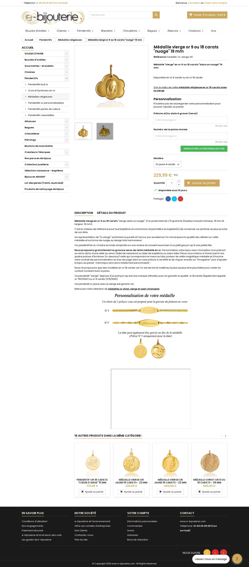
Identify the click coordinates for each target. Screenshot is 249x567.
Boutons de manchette (39, 146)
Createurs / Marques (37, 152)
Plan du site (81, 539)
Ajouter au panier (201, 183)
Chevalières (32, 133)
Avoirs (130, 530)
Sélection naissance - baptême (44, 170)
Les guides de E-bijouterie (36, 539)
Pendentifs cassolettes (41, 115)
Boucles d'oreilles (35, 59)
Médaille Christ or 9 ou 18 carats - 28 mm (209, 481)
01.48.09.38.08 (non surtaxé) (52, 2)
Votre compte (138, 513)
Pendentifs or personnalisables (46, 103)
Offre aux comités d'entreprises (93, 526)
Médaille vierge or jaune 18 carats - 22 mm (131, 481)
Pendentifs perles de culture (44, 109)
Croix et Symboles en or (41, 90)
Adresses (132, 535)
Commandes (135, 526)
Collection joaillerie (36, 164)
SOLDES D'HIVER (34, 53)
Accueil (28, 48)
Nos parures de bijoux (38, 158)
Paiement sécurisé (32, 530)
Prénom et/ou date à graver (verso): (176, 113)
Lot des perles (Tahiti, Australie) (44, 183)
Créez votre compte (215, 2)
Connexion (194, 2)
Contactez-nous (84, 535)
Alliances (30, 121)
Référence (160, 57)
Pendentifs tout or (38, 84)
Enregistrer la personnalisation (204, 148)
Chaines (30, 72)
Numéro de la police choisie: (171, 129)
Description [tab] (84, 213)
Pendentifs (31, 78)
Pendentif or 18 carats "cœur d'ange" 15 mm (92, 481)
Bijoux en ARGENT (35, 176)
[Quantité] (171, 183)
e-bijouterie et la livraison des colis (42, 535)
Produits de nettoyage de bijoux (44, 189)
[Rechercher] (124, 14)
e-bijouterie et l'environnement (92, 521)
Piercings (30, 139)
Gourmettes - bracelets (39, 66)
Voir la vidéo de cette (190, 89)
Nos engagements (32, 526)
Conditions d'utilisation (34, 521)
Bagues (29, 127)
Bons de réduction (137, 539)
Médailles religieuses (40, 96)
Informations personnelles (142, 521)
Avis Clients (81, 530)
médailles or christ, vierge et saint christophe (133, 288)
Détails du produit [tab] (111, 213)
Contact (187, 513)
